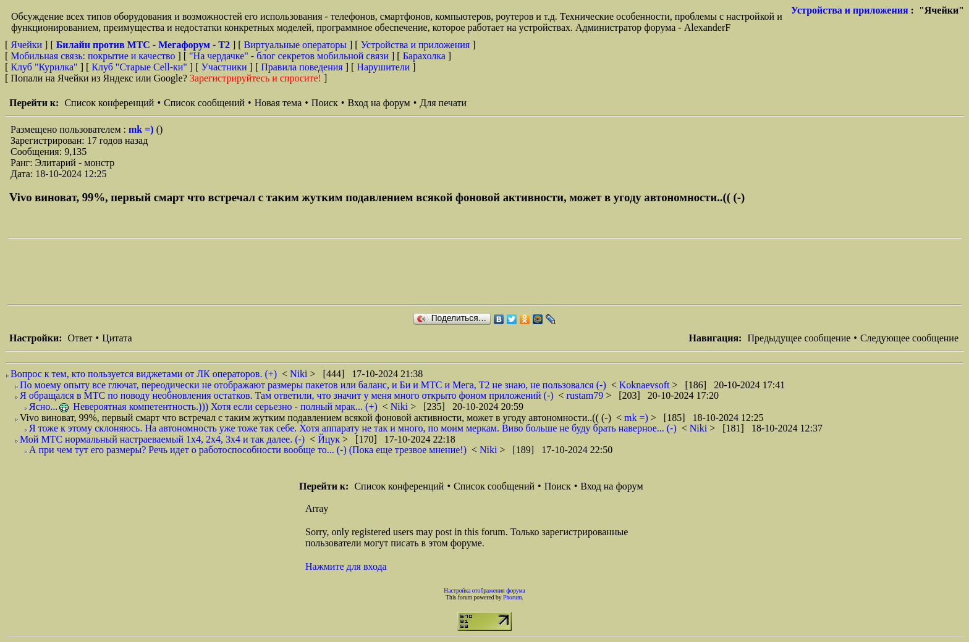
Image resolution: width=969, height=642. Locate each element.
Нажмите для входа (346, 566)
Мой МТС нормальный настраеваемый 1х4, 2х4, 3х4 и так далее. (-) (162, 439)
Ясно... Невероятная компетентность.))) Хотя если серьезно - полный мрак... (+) (203, 406)
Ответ (79, 338)
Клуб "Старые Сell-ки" (139, 67)
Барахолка (424, 56)
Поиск (324, 103)
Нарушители (383, 67)
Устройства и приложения (849, 10)
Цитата (117, 338)
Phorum (512, 597)
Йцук (330, 439)
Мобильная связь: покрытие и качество (93, 56)
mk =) (142, 129)
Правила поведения (302, 67)
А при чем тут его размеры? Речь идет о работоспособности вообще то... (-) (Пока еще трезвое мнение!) (248, 449)
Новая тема (278, 103)
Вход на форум (378, 103)
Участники (224, 67)
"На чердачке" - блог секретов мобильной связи (289, 56)
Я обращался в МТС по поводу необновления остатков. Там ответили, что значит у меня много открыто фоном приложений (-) (287, 395)
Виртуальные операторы (295, 45)
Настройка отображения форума (484, 590)
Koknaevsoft (645, 385)
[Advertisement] (232, 271)
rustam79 (586, 395)
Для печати (443, 103)
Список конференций (109, 103)
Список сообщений (204, 103)
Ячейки (27, 45)
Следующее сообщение (909, 338)
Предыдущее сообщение (798, 338)
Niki (300, 374)
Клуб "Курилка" (44, 67)
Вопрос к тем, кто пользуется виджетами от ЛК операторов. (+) (144, 374)
